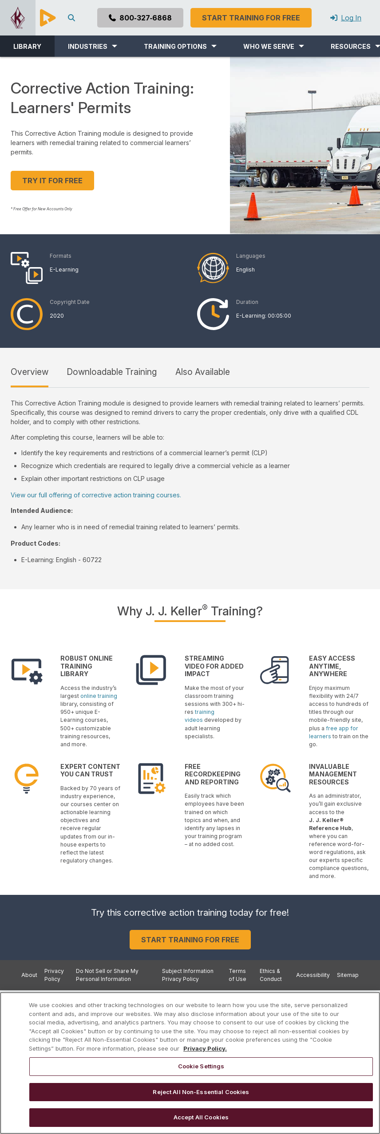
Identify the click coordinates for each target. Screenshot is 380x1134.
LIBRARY (27, 46)
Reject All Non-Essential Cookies (201, 1091)
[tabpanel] (190, 481)
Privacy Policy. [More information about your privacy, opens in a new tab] (205, 1048)
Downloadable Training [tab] (112, 371)
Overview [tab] (29, 371)
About (29, 975)
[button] (93, 46)
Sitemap (348, 975)
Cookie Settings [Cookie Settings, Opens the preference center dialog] (201, 1066)
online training (98, 696)
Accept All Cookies (201, 1117)
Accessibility (313, 975)
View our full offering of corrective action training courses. (96, 495)
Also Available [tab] (202, 371)
